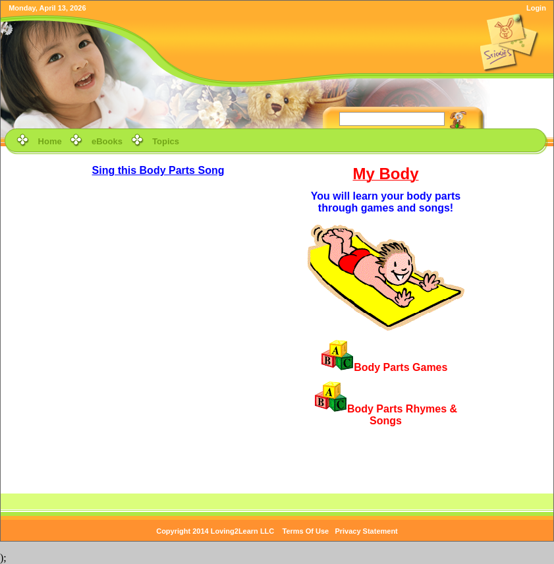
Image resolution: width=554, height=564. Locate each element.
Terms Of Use (306, 531)
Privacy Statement (366, 531)
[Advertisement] (507, 242)
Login (536, 8)
